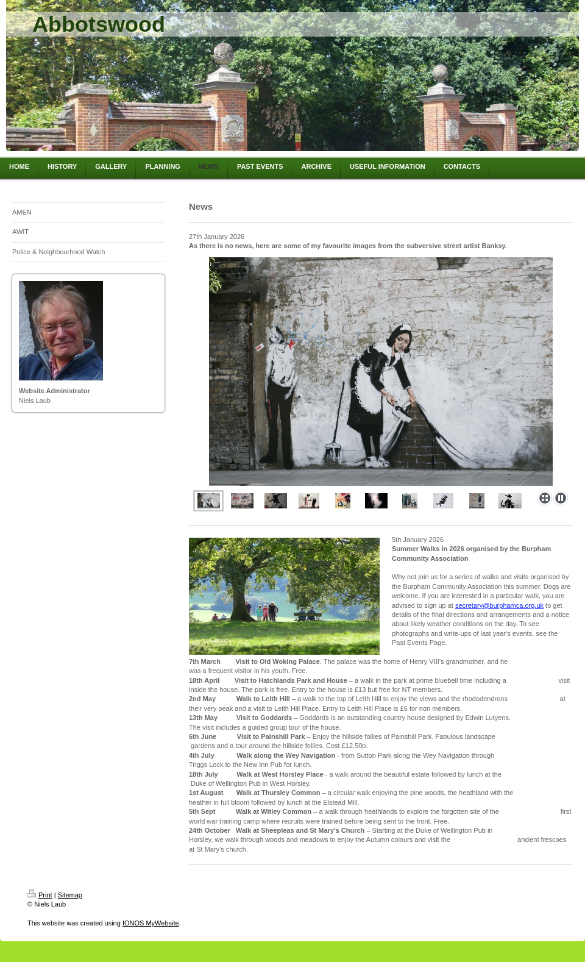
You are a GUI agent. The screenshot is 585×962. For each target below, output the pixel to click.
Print (39, 895)
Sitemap (70, 895)
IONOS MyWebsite (150, 923)
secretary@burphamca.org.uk (499, 605)
